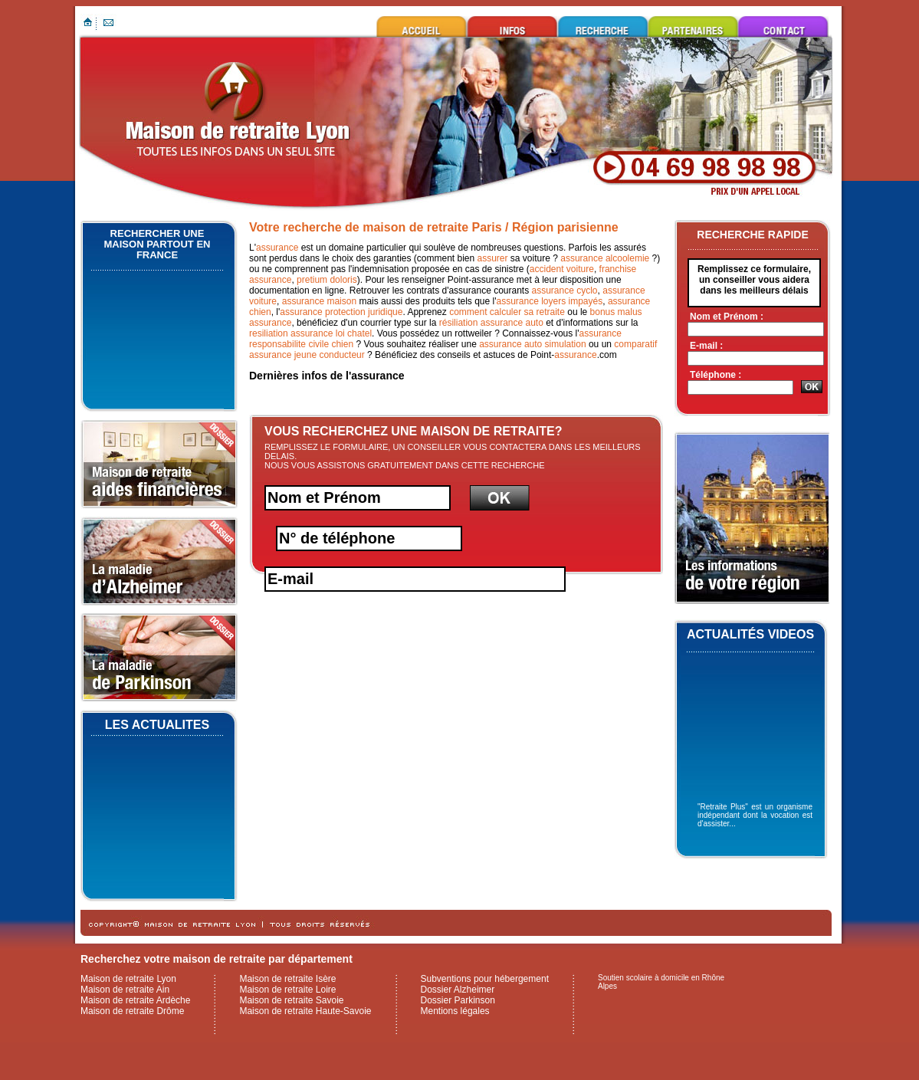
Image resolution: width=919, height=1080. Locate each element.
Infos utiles (512, 26)
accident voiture (562, 269)
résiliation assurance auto (491, 322)
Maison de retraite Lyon (421, 26)
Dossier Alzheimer (458, 989)
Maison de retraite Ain (124, 989)
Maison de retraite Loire (287, 989)
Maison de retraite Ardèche (135, 1000)
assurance (277, 247)
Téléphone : (715, 374)
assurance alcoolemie (604, 258)
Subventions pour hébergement (485, 978)
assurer (493, 258)
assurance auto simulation (532, 344)
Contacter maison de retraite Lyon (783, 26)
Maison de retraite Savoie (291, 1000)
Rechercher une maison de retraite (602, 26)
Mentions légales (455, 1011)
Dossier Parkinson (458, 1000)
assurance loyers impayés (549, 301)
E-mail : (706, 345)
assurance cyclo (565, 290)
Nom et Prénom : (726, 316)
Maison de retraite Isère (287, 978)
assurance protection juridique (341, 312)
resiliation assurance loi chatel (310, 333)
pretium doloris (327, 279)
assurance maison (319, 301)
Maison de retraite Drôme (132, 1011)
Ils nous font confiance (693, 26)
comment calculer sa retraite (507, 312)
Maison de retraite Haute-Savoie (305, 1011)
